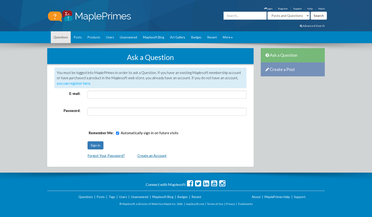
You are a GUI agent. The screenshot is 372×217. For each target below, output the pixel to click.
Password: (72, 110)
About (321, 8)
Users (110, 37)
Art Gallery (177, 37)
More (228, 37)
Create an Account (152, 155)
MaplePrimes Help (277, 197)
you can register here (73, 83)
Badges (196, 37)
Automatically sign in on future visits (149, 133)
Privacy (230, 203)
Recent (212, 37)
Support (297, 8)
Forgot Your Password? (106, 155)
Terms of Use (215, 203)
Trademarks (245, 203)
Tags (112, 197)
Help (310, 8)
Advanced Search (312, 25)
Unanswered (128, 37)
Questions (61, 37)
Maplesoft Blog (153, 37)
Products (94, 37)
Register (283, 8)
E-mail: (74, 93)
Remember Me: (101, 133)
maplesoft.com (195, 203)
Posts (78, 37)
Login (268, 8)
